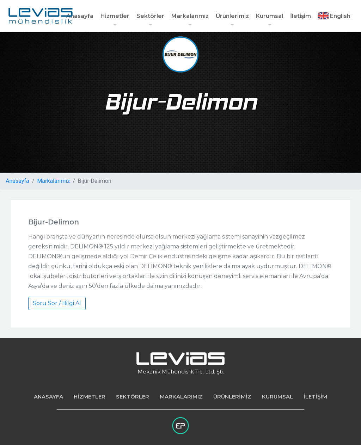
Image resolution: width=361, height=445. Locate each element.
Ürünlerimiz (232, 20)
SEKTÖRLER (132, 396)
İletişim (300, 16)
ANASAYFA (48, 396)
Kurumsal (269, 20)
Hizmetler (114, 20)
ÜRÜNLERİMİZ (232, 396)
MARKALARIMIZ (181, 396)
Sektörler (150, 20)
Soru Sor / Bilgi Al (57, 303)
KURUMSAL (277, 396)
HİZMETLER (89, 396)
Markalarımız (190, 20)
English (334, 15)
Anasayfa (79, 16)
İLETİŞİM (315, 396)
